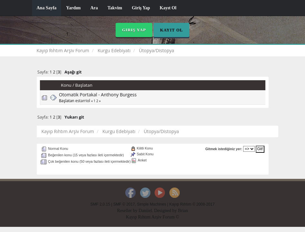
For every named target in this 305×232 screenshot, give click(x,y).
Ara (94, 7)
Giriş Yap (141, 7)
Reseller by (127, 210)
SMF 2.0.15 (100, 204)
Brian (183, 210)
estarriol (82, 100)
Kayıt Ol (168, 7)
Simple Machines (151, 204)
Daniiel (145, 210)
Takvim (115, 7)
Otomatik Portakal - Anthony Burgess (98, 95)
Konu (66, 85)
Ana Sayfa (47, 7)
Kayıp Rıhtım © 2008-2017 (191, 204)
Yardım (73, 7)
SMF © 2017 (124, 204)
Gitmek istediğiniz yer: (223, 149)
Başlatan (83, 85)
